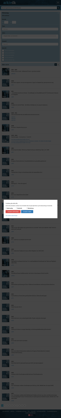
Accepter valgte (27, 211)
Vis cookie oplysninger (11, 215)
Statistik (19, 208)
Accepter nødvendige (13, 211)
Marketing (31, 208)
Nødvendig (10, 208)
